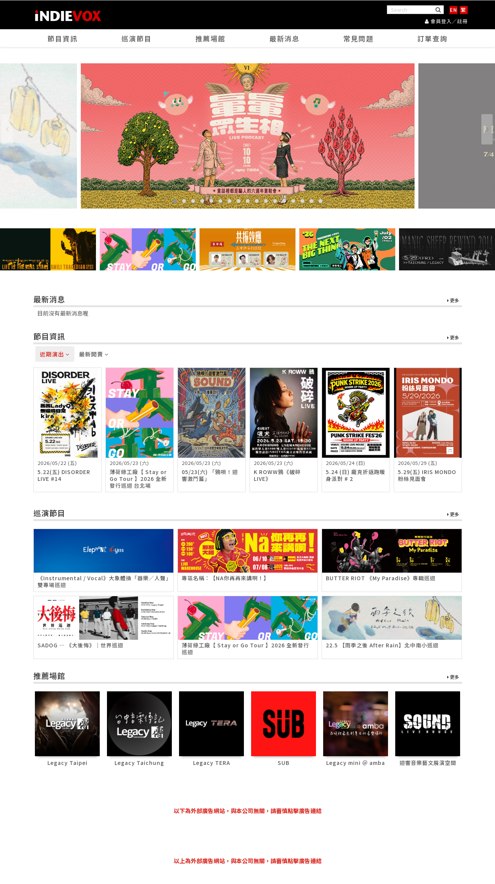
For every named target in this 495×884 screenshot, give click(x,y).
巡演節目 (136, 38)
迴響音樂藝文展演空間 (427, 762)
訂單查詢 (432, 38)
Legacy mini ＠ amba (355, 762)
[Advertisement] (247, 836)
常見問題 (358, 38)
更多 (453, 300)
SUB (283, 762)
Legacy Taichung (139, 762)
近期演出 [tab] (55, 354)
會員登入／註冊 (446, 21)
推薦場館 (210, 38)
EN (453, 9)
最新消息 (284, 38)
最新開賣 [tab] (94, 354)
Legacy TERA (211, 762)
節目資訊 (62, 38)
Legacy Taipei (67, 762)
